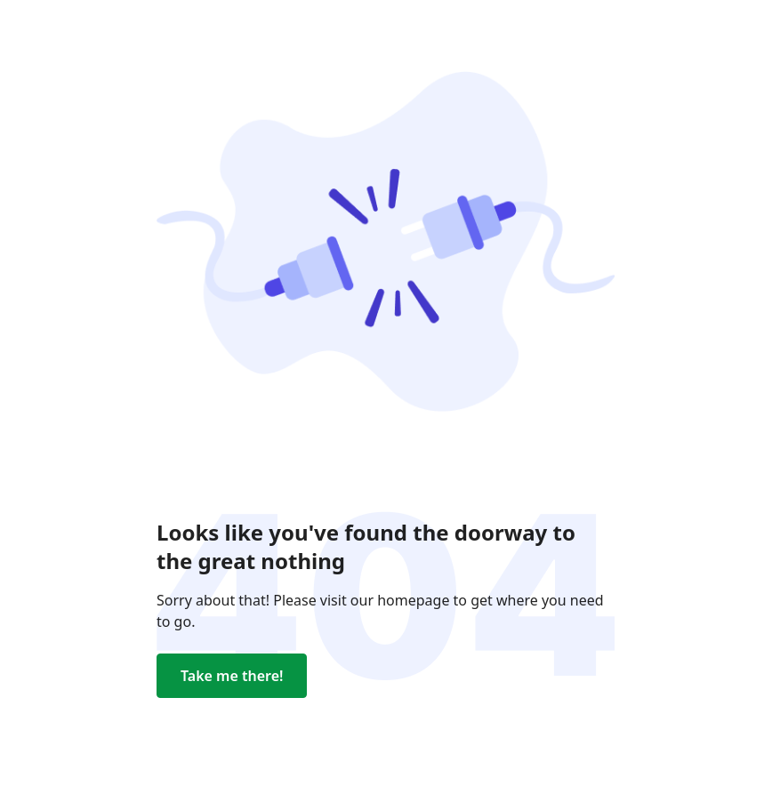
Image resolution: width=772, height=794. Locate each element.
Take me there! (232, 676)
